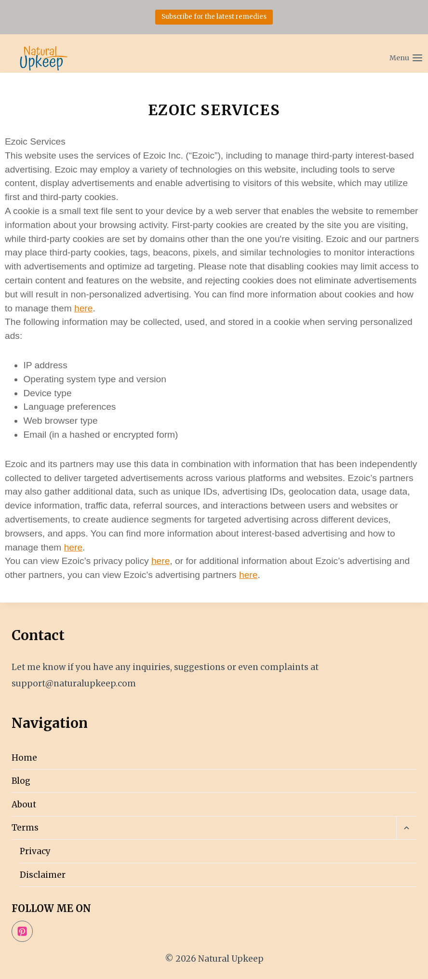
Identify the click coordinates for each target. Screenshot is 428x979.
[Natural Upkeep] (43, 58)
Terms (25, 827)
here (83, 308)
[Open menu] (385, 53)
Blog (21, 781)
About (24, 804)
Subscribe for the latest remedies (214, 17)
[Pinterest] (22, 931)
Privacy (35, 851)
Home (24, 757)
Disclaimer (43, 875)
